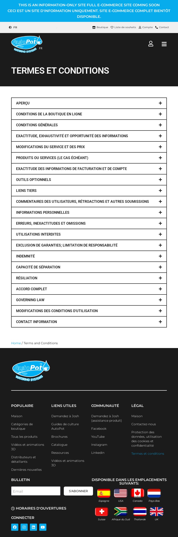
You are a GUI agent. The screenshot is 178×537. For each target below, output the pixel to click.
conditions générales (37, 125)
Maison (16, 416)
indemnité (25, 256)
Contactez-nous (143, 424)
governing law (30, 300)
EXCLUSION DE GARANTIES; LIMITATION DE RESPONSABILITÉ (67, 245)
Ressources (60, 453)
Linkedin (97, 453)
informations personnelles (42, 212)
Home (16, 343)
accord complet (31, 289)
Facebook (98, 429)
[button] (89, 103)
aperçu (23, 103)
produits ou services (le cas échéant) (52, 158)
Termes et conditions (147, 454)
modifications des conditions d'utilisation (57, 311)
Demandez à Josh (65, 416)
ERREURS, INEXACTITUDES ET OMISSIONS (51, 223)
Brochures (59, 437)
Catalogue (59, 445)
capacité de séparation (38, 267)
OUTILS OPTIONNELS (33, 180)
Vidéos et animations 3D (27, 447)
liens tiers (26, 191)
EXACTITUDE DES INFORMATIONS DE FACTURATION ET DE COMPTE (71, 169)
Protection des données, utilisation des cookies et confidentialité (146, 439)
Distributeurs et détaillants (23, 459)
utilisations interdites (38, 234)
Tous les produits (24, 437)
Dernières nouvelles (26, 470)
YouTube (98, 437)
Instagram (99, 445)
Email (18, 491)
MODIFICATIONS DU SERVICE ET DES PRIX (50, 147)
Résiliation (26, 278)
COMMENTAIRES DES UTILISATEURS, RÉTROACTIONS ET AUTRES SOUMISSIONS (82, 201)
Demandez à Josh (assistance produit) (106, 418)
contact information (36, 322)
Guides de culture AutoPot (65, 426)
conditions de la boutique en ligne (49, 114)
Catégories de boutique (22, 426)
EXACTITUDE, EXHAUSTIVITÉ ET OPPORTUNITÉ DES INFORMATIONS (72, 136)
